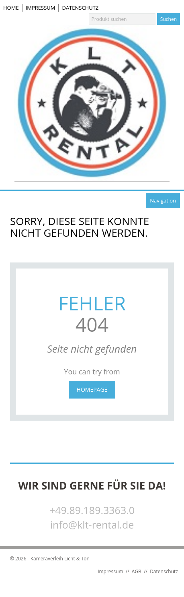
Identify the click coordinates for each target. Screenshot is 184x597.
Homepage (92, 389)
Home (11, 7)
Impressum (40, 7)
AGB (136, 571)
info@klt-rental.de (92, 524)
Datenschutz (80, 7)
